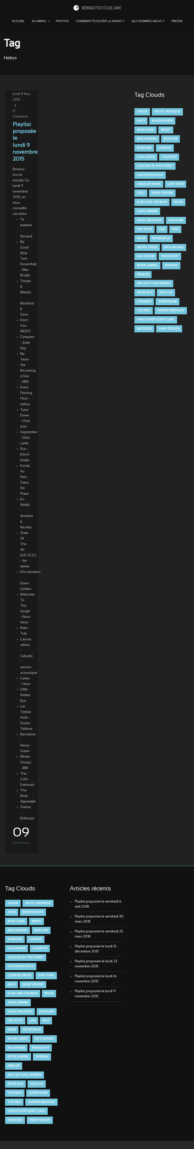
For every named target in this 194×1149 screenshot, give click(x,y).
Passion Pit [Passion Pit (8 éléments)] (170, 256)
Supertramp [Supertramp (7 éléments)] (167, 301)
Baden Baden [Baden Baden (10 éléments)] (162, 121)
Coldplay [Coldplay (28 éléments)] (169, 157)
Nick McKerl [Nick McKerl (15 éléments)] (174, 247)
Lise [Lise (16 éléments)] (162, 229)
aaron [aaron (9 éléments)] (142, 111)
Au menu (39, 21)
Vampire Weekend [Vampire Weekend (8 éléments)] (170, 310)
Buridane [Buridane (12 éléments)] (144, 148)
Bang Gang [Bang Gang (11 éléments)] (145, 130)
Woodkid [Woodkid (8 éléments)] (144, 329)
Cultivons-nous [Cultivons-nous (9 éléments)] (150, 175)
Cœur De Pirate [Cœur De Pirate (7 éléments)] (149, 184)
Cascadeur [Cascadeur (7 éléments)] (146, 157)
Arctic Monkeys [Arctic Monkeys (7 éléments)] (167, 111)
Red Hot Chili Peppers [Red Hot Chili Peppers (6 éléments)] (154, 283)
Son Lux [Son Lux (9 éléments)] (166, 292)
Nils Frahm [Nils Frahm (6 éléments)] (145, 256)
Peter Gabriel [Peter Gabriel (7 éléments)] (147, 265)
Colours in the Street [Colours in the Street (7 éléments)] (155, 166)
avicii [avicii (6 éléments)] (141, 121)
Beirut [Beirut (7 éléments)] (166, 130)
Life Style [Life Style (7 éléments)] (144, 229)
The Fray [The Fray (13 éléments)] (143, 310)
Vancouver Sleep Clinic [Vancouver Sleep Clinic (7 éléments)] (156, 319)
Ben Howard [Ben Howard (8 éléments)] (147, 139)
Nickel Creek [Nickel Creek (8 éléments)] (147, 247)
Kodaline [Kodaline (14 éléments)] (175, 220)
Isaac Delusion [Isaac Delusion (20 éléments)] (149, 220)
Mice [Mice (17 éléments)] (175, 229)
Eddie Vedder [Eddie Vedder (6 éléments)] (162, 193)
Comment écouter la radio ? (100, 21)
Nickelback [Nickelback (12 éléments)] (161, 238)
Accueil (18, 21)
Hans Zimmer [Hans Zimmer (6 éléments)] (147, 211)
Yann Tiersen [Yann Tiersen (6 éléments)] (169, 329)
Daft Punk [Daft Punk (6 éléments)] (175, 184)
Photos (62, 21)
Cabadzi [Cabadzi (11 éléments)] (164, 148)
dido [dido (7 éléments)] (141, 193)
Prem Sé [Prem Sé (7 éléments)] (143, 274)
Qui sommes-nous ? (148, 21)
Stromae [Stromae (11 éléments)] (144, 301)
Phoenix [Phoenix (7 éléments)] (171, 265)
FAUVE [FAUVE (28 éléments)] (178, 202)
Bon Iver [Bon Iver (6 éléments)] (170, 139)
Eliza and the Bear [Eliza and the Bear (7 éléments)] (152, 202)
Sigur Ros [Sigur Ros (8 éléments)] (145, 292)
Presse (177, 21)
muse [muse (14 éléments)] (141, 238)
